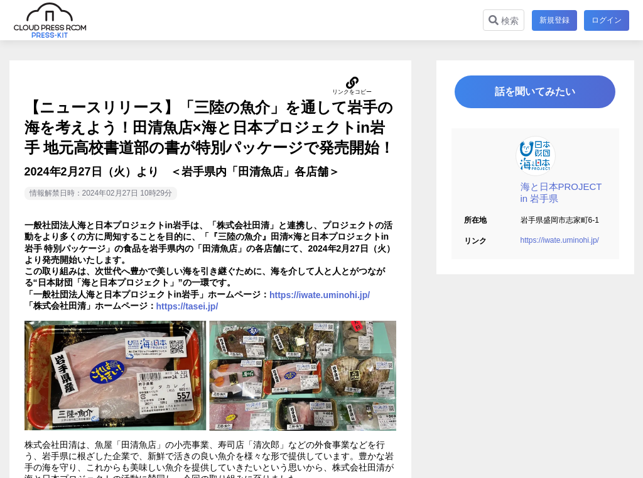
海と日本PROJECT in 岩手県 (561, 193)
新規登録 (554, 20)
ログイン (607, 20)
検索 (503, 20)
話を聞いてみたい (535, 92)
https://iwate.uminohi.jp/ (560, 240)
